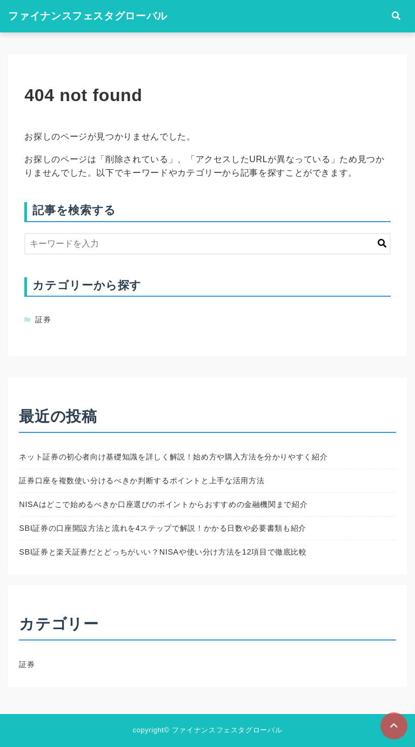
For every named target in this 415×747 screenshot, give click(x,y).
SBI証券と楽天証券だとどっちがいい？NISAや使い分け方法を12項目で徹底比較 (162, 552)
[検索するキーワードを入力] (207, 244)
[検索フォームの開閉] (396, 16)
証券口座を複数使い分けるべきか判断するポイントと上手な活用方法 (141, 480)
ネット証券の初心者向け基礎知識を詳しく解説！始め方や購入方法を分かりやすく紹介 (173, 456)
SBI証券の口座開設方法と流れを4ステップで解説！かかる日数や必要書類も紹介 (162, 528)
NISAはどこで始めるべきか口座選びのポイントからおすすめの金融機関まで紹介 (163, 504)
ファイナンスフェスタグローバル (88, 16)
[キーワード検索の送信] (382, 244)
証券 (43, 319)
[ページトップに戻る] (393, 725)
